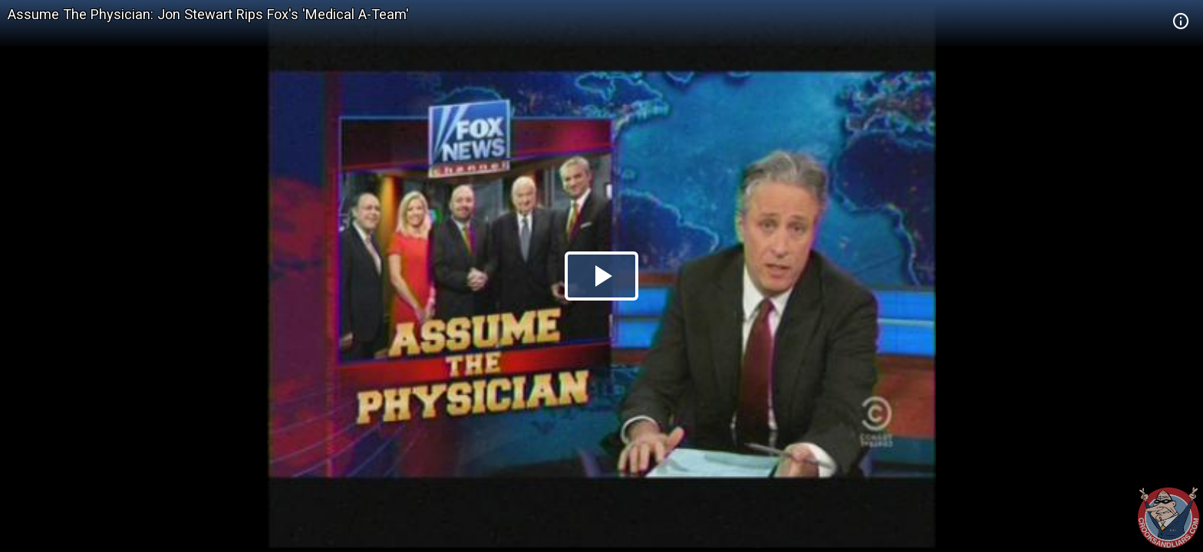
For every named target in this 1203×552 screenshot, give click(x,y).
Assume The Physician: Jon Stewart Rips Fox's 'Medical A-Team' (208, 14)
